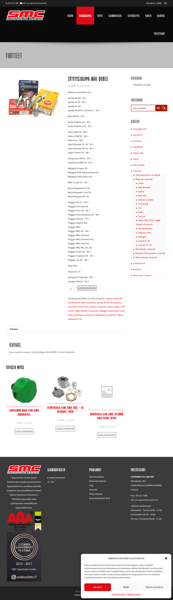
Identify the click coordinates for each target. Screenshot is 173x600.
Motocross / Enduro (142, 275)
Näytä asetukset (154, 587)
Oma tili (93, 489)
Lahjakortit (138, 147)
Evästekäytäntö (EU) (99, 498)
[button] (166, 558)
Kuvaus (14, 329)
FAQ (91, 485)
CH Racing (143, 203)
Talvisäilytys (133, 15)
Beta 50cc (84, 306)
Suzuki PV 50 (144, 240)
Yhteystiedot (159, 33)
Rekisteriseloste (134, 594)
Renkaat (137, 269)
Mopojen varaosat (84, 314)
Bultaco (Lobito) (98, 306)
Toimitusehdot (96, 476)
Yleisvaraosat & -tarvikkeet (148, 175)
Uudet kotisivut (57, 477)
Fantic (141, 183)
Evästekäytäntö (119, 594)
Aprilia (108, 298)
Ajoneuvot (138, 135)
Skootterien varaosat (145, 249)
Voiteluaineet (139, 263)
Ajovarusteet (138, 165)
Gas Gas (142, 216)
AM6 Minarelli (144, 187)
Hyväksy (97, 587)
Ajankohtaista (115, 15)
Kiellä (126, 587)
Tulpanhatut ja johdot (105, 314)
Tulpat (120, 314)
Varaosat (137, 171)
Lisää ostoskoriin (87, 288)
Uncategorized (140, 129)
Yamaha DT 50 (75, 319)
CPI (139, 208)
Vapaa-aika (138, 153)
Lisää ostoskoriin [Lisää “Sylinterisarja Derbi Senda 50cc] (65, 428)
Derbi (110, 306)
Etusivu (70, 15)
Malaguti (103, 310)
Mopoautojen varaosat (146, 257)
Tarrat (135, 159)
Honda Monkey (145, 228)
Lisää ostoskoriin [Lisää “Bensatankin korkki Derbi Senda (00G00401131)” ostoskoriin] (24, 431)
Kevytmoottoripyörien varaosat (150, 253)
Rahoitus (161, 15)
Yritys (100, 15)
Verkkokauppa (85, 15)
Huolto (148, 15)
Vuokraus (137, 141)
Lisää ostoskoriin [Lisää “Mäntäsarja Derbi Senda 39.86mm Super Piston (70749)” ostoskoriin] (106, 434)
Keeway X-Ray (144, 232)
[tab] (14, 329)
